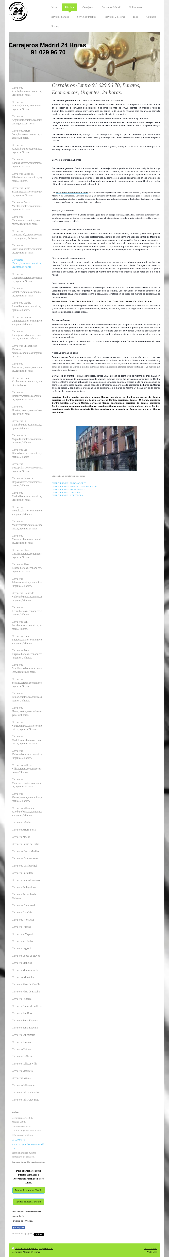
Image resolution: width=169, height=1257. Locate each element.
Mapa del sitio (46, 1248)
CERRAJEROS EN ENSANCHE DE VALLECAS (74, 486)
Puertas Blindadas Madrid (28, 1201)
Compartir (18, 1228)
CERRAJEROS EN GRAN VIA (66, 492)
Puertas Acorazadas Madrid (28, 1190)
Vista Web (152, 1252)
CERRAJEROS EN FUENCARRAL (68, 489)
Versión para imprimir (25, 1248)
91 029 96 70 (18, 1139)
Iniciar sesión (150, 1248)
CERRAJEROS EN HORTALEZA (67, 495)
